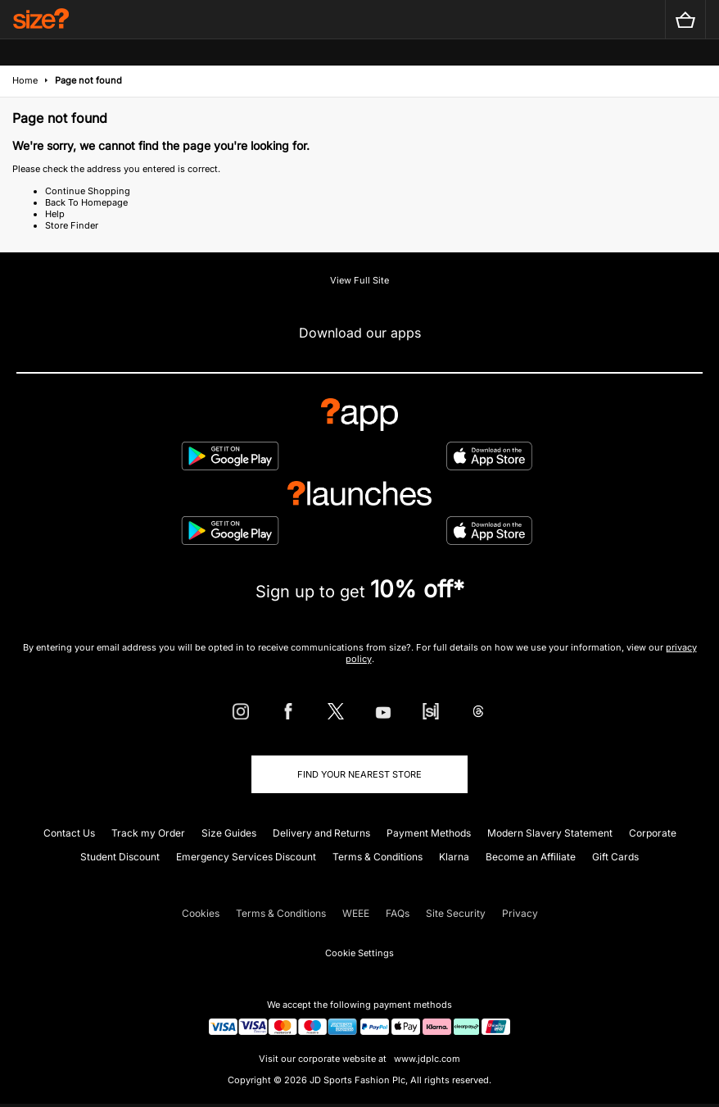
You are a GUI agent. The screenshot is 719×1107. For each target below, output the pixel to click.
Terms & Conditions (377, 857)
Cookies (200, 913)
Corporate (652, 833)
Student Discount (120, 857)
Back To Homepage (86, 202)
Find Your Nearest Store (359, 774)
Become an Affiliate (531, 857)
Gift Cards (615, 857)
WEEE (355, 913)
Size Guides (228, 833)
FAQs (397, 913)
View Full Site (359, 280)
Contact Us (69, 833)
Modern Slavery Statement (550, 833)
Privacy (520, 913)
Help (55, 214)
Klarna (454, 857)
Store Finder (71, 225)
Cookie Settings (359, 953)
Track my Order (148, 833)
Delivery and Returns (321, 833)
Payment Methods (429, 833)
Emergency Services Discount (246, 857)
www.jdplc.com (425, 1058)
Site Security (456, 913)
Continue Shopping (87, 191)
